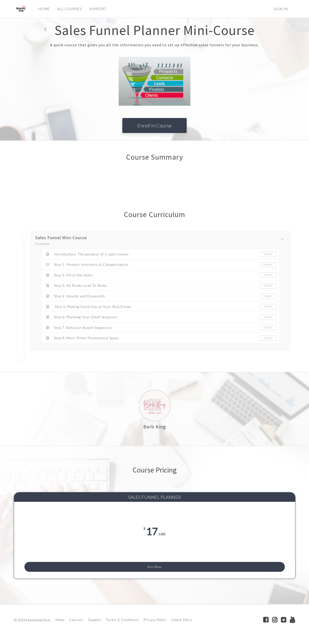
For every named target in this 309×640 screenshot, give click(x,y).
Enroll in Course (154, 125)
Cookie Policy (181, 621)
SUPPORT (97, 9)
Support (94, 621)
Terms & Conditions (122, 621)
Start (268, 254)
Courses (76, 621)
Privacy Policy (155, 621)
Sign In (280, 9)
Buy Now (154, 564)
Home (60, 621)
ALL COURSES (68, 9)
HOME (43, 9)
